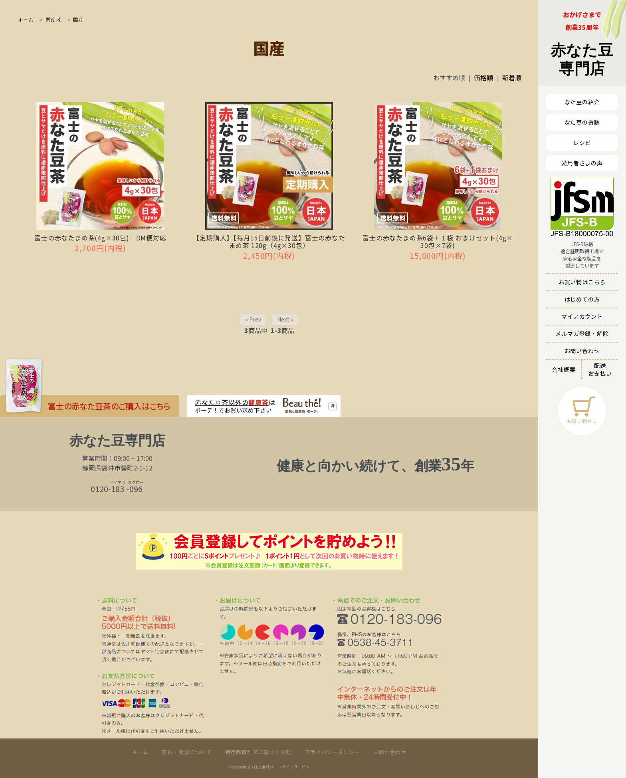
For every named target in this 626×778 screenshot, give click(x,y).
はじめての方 (582, 299)
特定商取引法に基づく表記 (258, 752)
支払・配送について (186, 752)
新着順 (512, 77)
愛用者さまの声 (582, 163)
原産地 (52, 19)
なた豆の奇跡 (582, 122)
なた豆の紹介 (582, 102)
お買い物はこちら (582, 282)
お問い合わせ (582, 351)
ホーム (25, 19)
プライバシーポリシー (332, 752)
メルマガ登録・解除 (581, 333)
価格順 (483, 77)
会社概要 (563, 369)
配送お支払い (600, 369)
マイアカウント (582, 316)
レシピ (582, 143)
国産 (77, 19)
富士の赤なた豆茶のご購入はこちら (109, 405)
